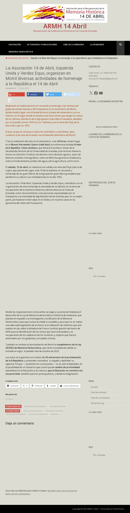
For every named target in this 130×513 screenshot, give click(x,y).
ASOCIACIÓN (15, 44)
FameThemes (118, 509)
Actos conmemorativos (33, 411)
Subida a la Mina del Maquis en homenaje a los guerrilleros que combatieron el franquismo (74, 58)
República (55, 414)
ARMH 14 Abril (65, 26)
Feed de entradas (98, 392)
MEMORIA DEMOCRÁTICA (21, 51)
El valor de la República (16, 414)
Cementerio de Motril (54, 411)
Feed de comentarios (100, 398)
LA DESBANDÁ (97, 44)
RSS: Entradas (97, 276)
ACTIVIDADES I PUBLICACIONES (42, 44)
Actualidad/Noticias (58, 406)
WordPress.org (97, 403)
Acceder (94, 387)
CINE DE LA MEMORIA (73, 44)
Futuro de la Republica (38, 414)
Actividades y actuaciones (35, 406)
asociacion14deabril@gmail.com (103, 78)
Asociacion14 (11, 88)
